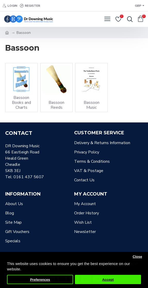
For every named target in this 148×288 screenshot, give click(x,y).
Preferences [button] (40, 280)
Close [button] (137, 257)
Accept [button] (108, 280)
